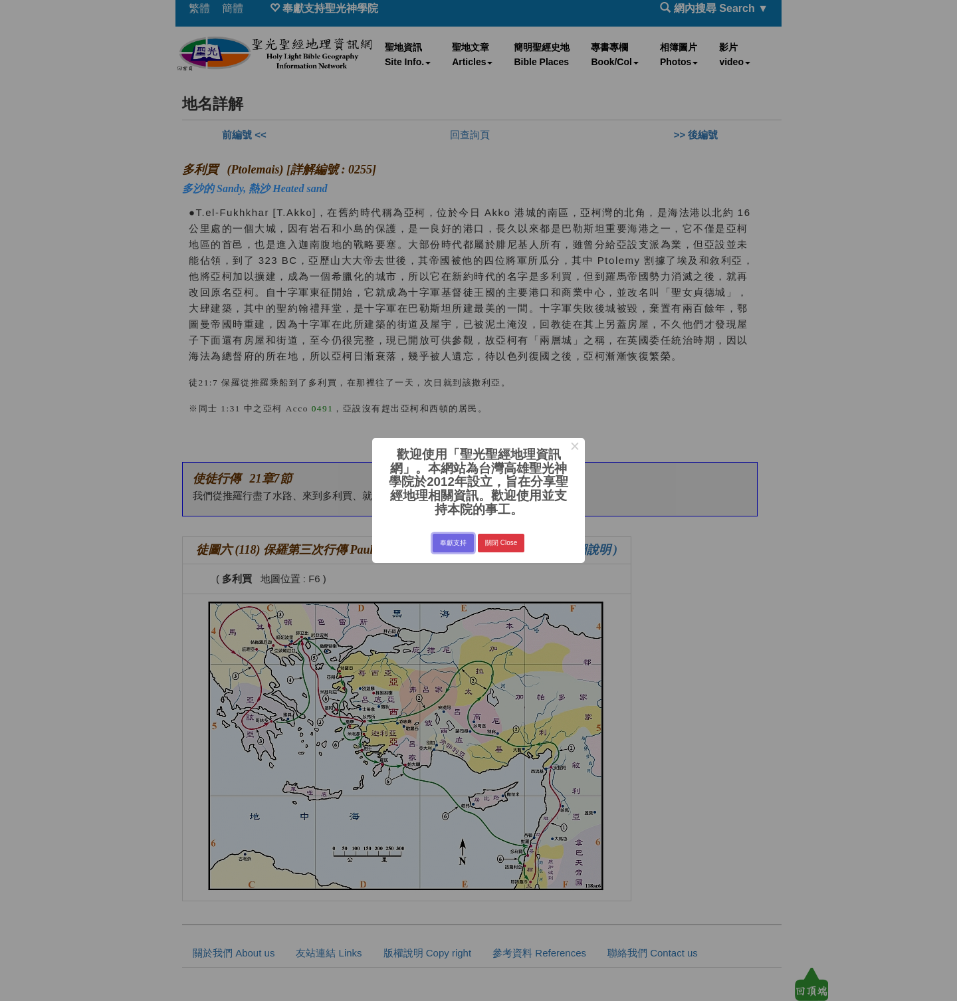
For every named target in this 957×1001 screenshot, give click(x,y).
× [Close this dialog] (575, 448)
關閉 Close (501, 542)
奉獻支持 (453, 542)
